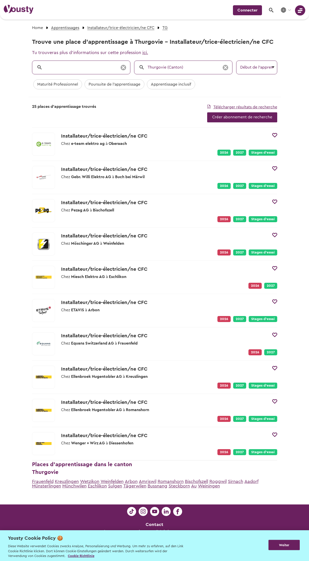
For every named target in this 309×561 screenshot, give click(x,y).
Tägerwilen (134, 486)
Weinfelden (112, 481)
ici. (145, 52)
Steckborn (179, 486)
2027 (240, 152)
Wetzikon (89, 481)
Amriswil (147, 481)
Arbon (131, 481)
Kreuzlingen (67, 481)
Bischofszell (196, 481)
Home (37, 28)
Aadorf (251, 481)
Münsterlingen (46, 486)
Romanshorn (171, 481)
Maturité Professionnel (57, 84)
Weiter (284, 545)
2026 (224, 152)
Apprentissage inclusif (171, 84)
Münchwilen (74, 486)
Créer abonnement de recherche (242, 117)
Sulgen (115, 486)
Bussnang (157, 486)
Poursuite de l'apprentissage (114, 84)
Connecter (247, 10)
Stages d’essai (263, 152)
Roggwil (218, 481)
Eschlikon (97, 486)
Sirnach (235, 481)
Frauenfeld (43, 481)
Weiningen (209, 486)
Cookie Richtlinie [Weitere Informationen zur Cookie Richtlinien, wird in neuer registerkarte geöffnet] (81, 555)
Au (194, 486)
